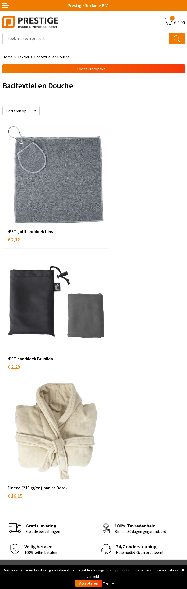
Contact (9, 495)
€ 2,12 (14, 223)
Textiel (23, 56)
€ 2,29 (105, 223)
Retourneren (13, 510)
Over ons (103, 420)
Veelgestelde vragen (113, 428)
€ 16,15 (15, 336)
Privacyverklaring (110, 510)
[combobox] (85, 38)
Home (7, 56)
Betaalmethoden (16, 502)
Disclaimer (105, 517)
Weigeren (108, 583)
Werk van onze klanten (115, 435)
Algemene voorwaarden (115, 495)
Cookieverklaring (110, 502)
